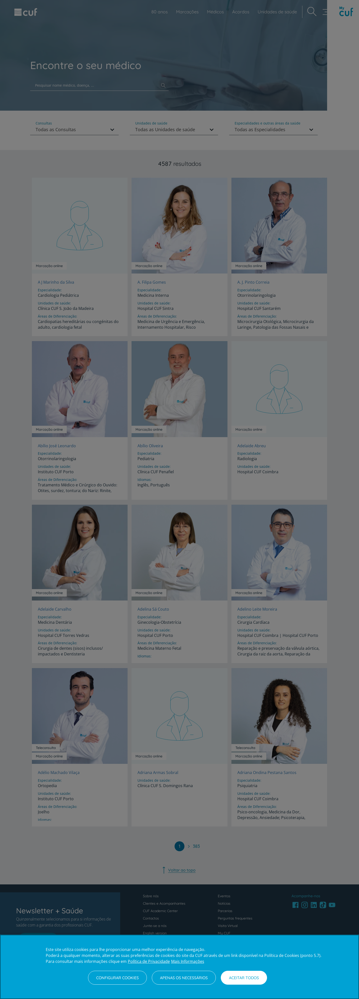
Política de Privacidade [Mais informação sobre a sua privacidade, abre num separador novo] (149, 961)
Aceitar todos (244, 977)
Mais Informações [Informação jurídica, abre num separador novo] (187, 961)
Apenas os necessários (184, 977)
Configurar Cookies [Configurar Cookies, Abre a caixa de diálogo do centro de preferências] (117, 977)
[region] (179, 967)
